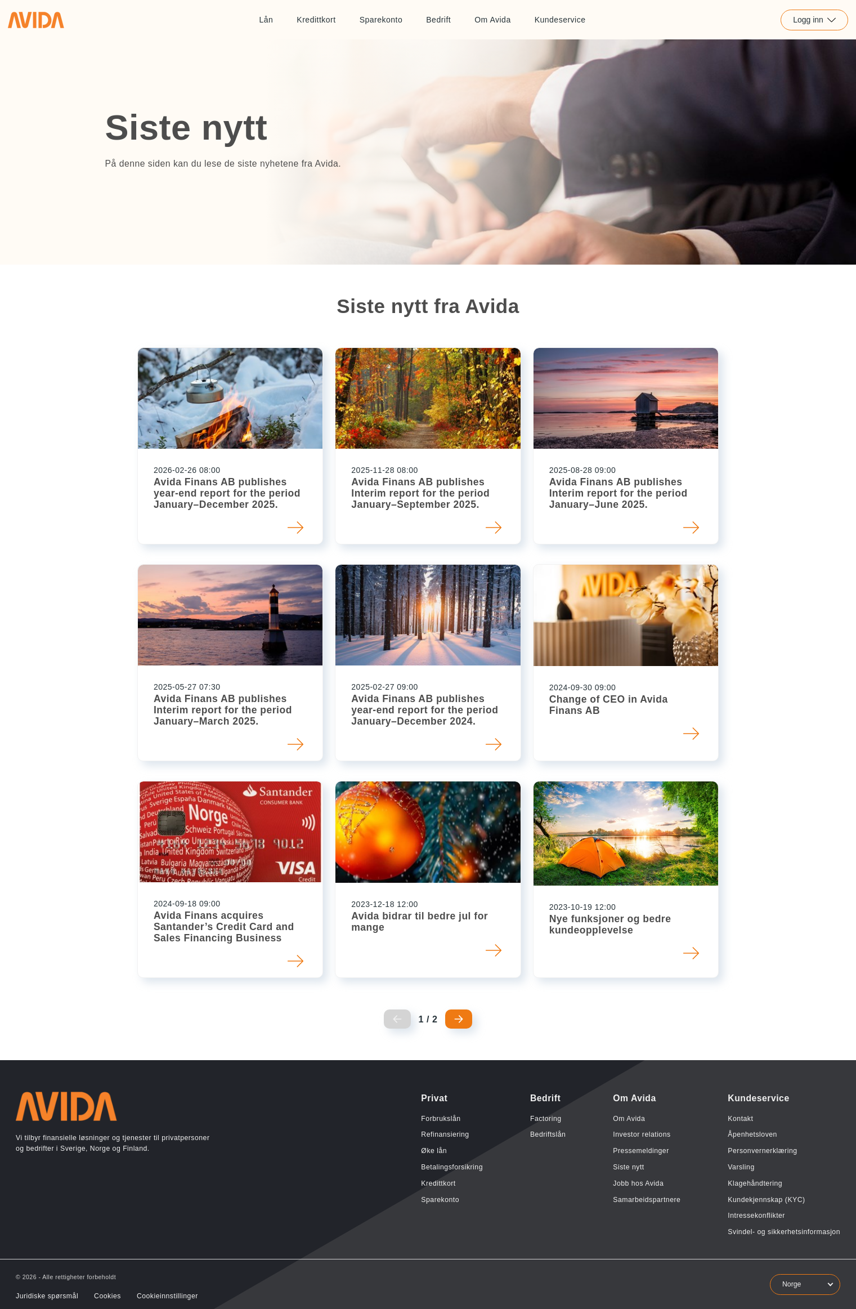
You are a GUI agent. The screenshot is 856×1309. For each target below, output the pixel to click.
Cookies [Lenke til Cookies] (107, 1296)
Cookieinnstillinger (167, 1296)
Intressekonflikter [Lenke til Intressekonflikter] (756, 1215)
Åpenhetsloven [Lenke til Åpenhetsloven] (752, 1134)
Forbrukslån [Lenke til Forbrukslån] (440, 1119)
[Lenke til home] (36, 19)
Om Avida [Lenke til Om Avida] (492, 19)
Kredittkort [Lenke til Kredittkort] (316, 19)
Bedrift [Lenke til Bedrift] (438, 19)
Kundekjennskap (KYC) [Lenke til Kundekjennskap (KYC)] (766, 1200)
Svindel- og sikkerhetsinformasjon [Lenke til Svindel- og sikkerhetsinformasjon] (784, 1232)
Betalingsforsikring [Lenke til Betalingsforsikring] (452, 1167)
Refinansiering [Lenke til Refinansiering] (445, 1134)
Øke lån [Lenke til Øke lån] (434, 1151)
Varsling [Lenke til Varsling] (741, 1167)
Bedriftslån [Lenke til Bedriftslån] (548, 1134)
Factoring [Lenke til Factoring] (546, 1119)
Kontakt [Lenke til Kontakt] (740, 1119)
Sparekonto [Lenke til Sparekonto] (381, 19)
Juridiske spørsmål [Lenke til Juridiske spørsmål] (47, 1296)
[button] (230, 445)
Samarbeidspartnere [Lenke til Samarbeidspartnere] (646, 1200)
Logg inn (814, 19)
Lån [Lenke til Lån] (266, 19)
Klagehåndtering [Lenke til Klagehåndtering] (755, 1183)
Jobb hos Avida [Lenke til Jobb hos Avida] (638, 1183)
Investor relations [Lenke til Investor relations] (641, 1134)
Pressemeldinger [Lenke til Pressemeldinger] (641, 1151)
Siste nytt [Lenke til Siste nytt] (628, 1167)
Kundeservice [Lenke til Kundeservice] (560, 19)
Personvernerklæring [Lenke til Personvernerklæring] (762, 1151)
